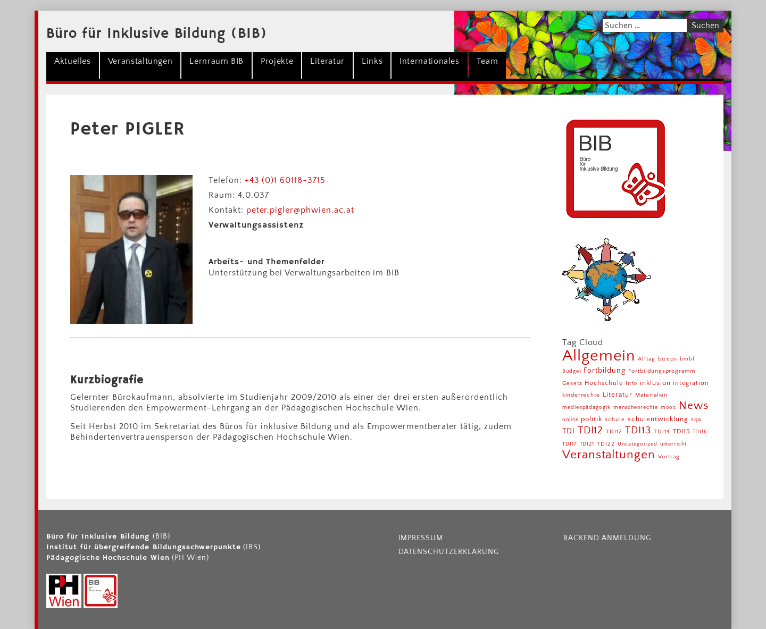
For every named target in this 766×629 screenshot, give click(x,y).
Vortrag (669, 456)
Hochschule (604, 383)
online (570, 420)
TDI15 (681, 431)
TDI (568, 431)
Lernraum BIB (216, 61)
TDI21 (587, 444)
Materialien (651, 394)
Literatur (327, 61)
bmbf (687, 359)
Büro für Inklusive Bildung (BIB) (156, 34)
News (694, 405)
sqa (696, 419)
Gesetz (572, 383)
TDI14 (662, 432)
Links (372, 61)
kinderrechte (581, 394)
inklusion (655, 383)
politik (591, 419)
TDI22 (606, 444)
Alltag (646, 359)
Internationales (429, 61)
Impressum (421, 538)
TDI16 (700, 432)
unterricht (673, 444)
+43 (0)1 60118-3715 (285, 180)
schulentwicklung (658, 419)
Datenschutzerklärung (448, 552)
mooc (669, 407)
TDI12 (591, 430)
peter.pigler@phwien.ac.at (300, 210)
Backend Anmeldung (607, 538)
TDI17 (569, 444)
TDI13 (638, 430)
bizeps (667, 359)
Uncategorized (637, 444)
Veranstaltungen (140, 61)
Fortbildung (605, 370)
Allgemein (599, 356)
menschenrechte (635, 407)
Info (631, 383)
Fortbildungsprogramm (661, 371)
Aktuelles (72, 61)
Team (487, 61)
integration (691, 383)
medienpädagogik (586, 407)
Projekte (277, 61)
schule (615, 419)
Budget (571, 371)
